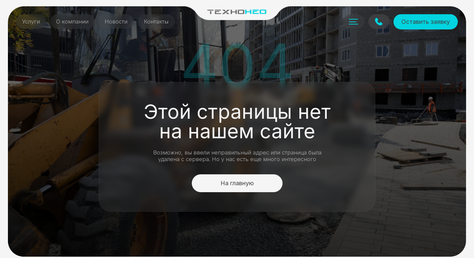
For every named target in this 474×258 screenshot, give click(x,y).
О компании (72, 21)
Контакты (156, 21)
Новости (116, 21)
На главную (237, 183)
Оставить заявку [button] (425, 21)
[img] (237, 12)
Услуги (31, 21)
